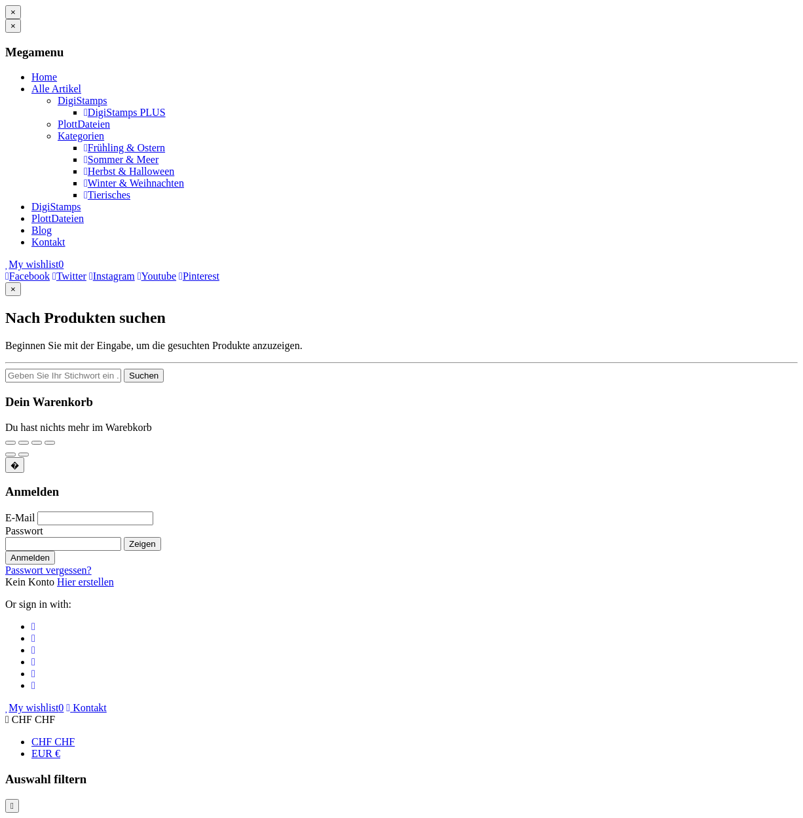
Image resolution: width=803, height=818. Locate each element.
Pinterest (199, 276)
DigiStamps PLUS (125, 112)
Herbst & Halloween (129, 171)
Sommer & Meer (121, 159)
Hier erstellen (85, 581)
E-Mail (20, 517)
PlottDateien (84, 124)
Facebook (27, 276)
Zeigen (142, 544)
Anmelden (30, 558)
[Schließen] (13, 12)
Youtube (157, 276)
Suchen (144, 376)
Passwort (24, 530)
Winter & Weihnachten (134, 183)
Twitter (69, 276)
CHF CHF (53, 741)
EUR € (45, 753)
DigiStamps (82, 100)
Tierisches (107, 194)
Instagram (112, 276)
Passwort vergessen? (48, 570)
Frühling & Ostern (124, 147)
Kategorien (81, 135)
